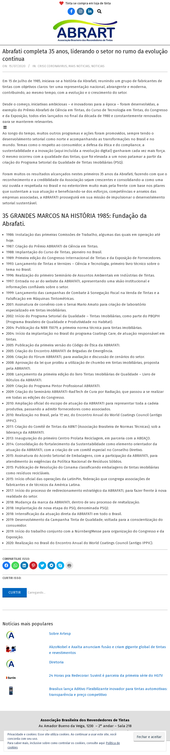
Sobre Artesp (60, 633)
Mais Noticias (79, 66)
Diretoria (56, 662)
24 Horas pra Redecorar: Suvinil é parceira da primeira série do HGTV (106, 675)
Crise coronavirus (52, 66)
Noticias (98, 66)
